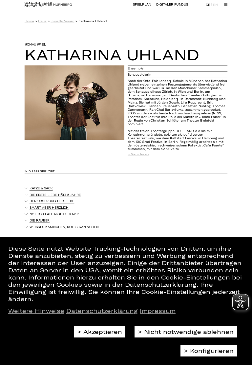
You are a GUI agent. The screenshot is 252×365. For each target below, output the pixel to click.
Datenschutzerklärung (102, 310)
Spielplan (142, 7)
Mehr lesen (140, 154)
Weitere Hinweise (36, 310)
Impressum (158, 310)
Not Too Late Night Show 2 (54, 214)
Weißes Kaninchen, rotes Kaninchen (64, 227)
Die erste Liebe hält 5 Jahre (55, 195)
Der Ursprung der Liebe (52, 201)
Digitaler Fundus (172, 7)
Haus (42, 21)
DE (208, 7)
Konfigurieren (212, 350)
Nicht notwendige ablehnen (189, 331)
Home (29, 21)
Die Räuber (40, 220)
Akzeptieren (102, 331)
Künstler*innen (62, 21)
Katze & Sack (41, 188)
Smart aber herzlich (49, 207)
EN (215, 7)
